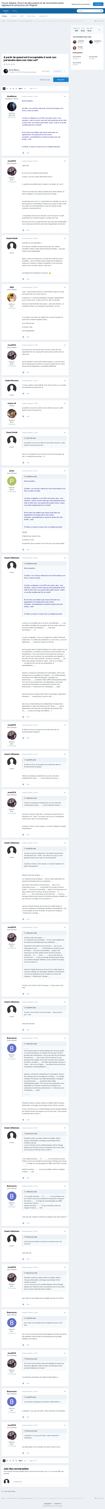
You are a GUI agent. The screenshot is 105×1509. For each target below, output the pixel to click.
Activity (14, 11)
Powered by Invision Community (52, 1506)
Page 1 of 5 (33, 88)
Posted (30, 96)
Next (20, 88)
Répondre (60, 80)
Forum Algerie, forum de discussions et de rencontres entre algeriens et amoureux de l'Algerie (33, 4)
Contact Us (57, 1503)
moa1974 (12, 161)
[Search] (88, 10)
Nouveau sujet (45, 80)
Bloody (80, 47)
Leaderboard (43, 16)
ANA (12, 287)
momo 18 (12, 403)
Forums (4, 16)
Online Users (31, 16)
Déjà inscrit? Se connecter (81, 4)
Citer (28, 153)
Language (48, 1503)
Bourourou (12, 1038)
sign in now (48, 1471)
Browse (6, 12)
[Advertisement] (26, 39)
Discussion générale (29, 72)
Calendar (14, 16)
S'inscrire (98, 4)
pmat (11, 471)
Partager (46, 71)
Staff (21, 16)
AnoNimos (15, 70)
